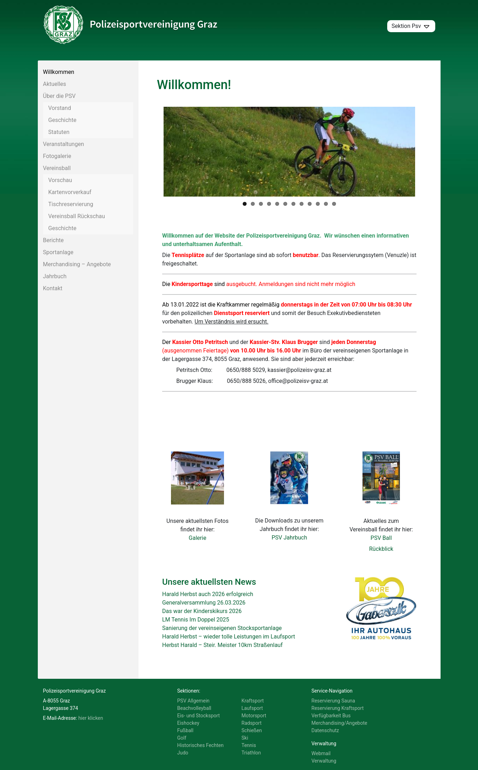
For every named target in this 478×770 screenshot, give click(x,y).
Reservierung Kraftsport (338, 708)
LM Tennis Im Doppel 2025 (195, 619)
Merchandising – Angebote (77, 264)
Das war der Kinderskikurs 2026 (202, 611)
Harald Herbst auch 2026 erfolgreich (207, 594)
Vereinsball (57, 168)
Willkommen (58, 72)
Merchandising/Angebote (339, 723)
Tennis (249, 745)
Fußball (185, 730)
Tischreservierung (70, 204)
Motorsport (254, 715)
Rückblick (381, 549)
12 (334, 204)
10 (318, 204)
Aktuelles (54, 84)
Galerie (197, 538)
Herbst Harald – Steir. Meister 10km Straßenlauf (222, 645)
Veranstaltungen (63, 144)
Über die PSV (59, 96)
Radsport (252, 723)
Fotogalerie (57, 156)
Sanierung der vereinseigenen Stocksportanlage (222, 628)
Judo (182, 753)
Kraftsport (253, 701)
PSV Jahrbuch (289, 537)
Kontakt (53, 288)
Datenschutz (325, 730)
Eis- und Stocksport (198, 715)
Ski (245, 738)
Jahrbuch (55, 276)
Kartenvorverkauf (70, 192)
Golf (182, 738)
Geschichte (62, 120)
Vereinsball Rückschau (76, 216)
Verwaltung (324, 761)
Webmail (321, 753)
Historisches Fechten (200, 745)
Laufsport (252, 708)
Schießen (252, 730)
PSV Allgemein (193, 701)
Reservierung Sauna (333, 701)
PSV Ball (381, 538)
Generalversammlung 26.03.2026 (204, 602)
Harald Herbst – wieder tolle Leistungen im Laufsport (228, 636)
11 (326, 204)
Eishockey (188, 723)
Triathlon (251, 753)
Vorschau (60, 180)
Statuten (59, 132)
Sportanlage (58, 252)
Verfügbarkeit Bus (331, 715)
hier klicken (90, 718)
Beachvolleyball (194, 708)
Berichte (53, 240)
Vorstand (59, 108)
